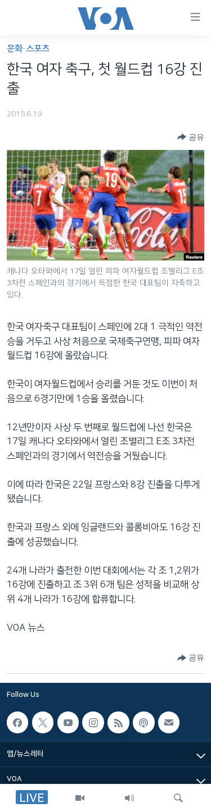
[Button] (190, 137)
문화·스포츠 (28, 48)
